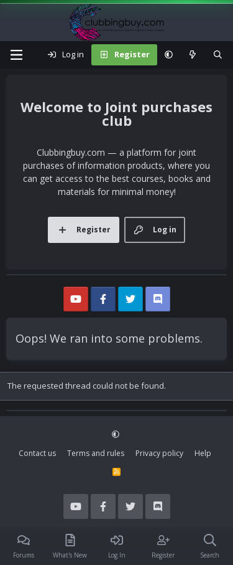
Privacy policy (159, 453)
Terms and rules (95, 453)
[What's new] (193, 54)
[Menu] (16, 55)
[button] (168, 54)
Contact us (37, 453)
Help (202, 453)
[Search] (218, 54)
